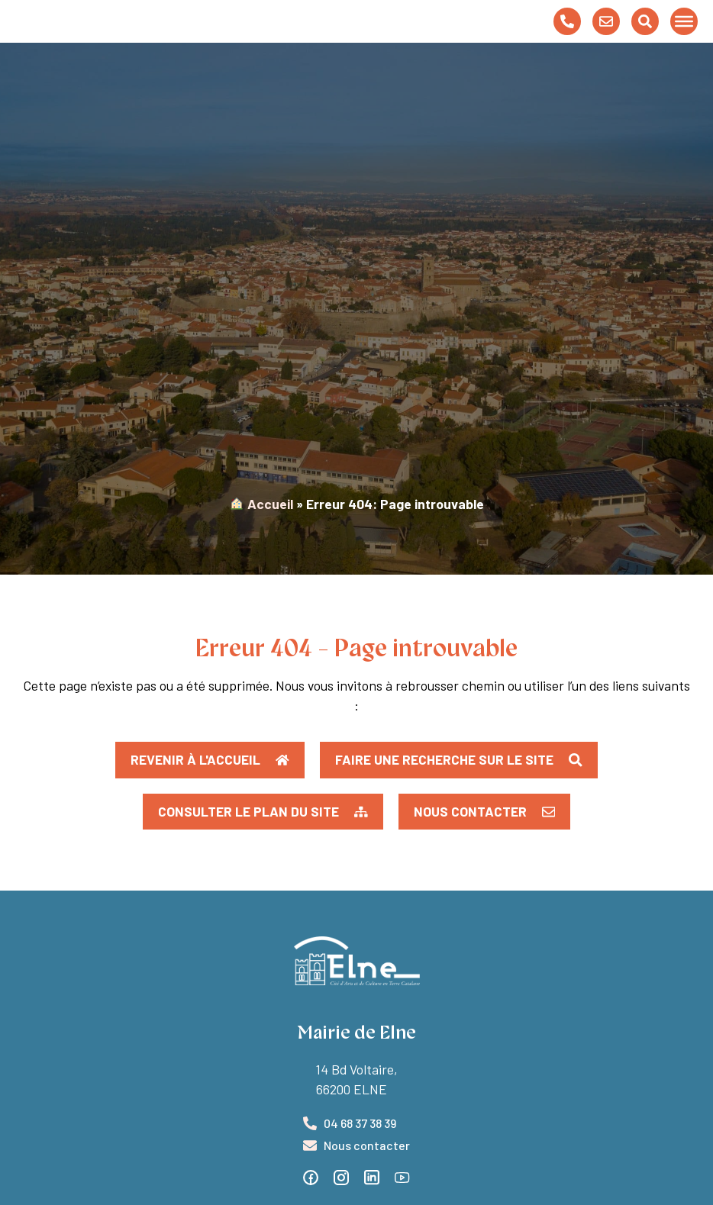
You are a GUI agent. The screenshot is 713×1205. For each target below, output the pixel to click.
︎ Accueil (261, 531)
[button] (263, 839)
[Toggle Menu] (684, 35)
